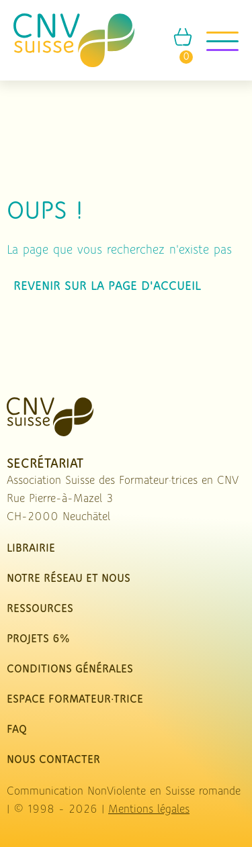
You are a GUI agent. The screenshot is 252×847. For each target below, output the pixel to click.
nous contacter (53, 760)
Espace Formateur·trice (75, 699)
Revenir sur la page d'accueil (107, 286)
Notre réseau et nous (68, 578)
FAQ (17, 730)
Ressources (40, 609)
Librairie (31, 548)
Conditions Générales (70, 669)
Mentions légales (149, 809)
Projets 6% (38, 639)
